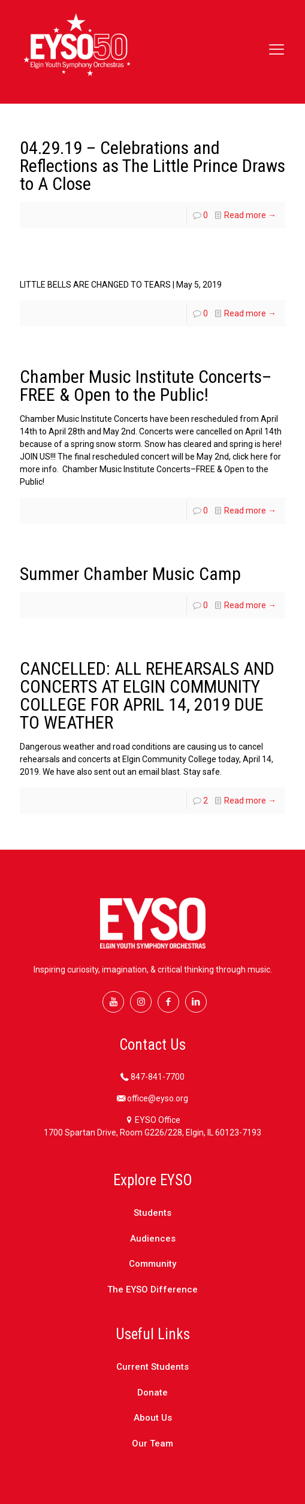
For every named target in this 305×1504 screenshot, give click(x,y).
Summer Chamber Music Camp (130, 573)
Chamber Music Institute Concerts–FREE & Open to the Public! (145, 385)
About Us (153, 1417)
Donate (152, 1392)
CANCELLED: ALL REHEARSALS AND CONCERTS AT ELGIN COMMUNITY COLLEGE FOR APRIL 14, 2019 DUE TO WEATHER (147, 695)
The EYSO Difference (152, 1289)
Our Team (152, 1443)
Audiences (153, 1238)
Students (152, 1212)
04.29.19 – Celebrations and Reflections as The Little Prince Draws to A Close (152, 165)
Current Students (152, 1366)
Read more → (250, 215)
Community (152, 1263)
